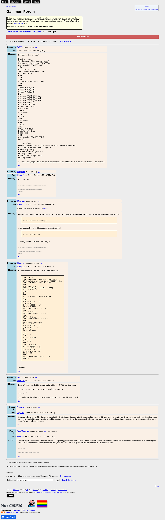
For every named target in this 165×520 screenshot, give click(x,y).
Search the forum (69, 498)
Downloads (15, 2)
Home (4, 2)
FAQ (156, 9)
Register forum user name (143, 9)
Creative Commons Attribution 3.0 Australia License (49, 510)
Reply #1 (21, 175)
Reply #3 (21, 268)
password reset (19, 23)
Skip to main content (11, 6)
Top (19, 165)
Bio (36, 47)
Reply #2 (21, 204)
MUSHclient (25, 32)
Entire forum (12, 32)
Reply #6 (20, 454)
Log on (146, 6)
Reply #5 (20, 430)
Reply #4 (21, 399)
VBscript (37, 32)
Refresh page (65, 41)
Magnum (45, 208)
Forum (36, 2)
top (157, 504)
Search (27, 2)
